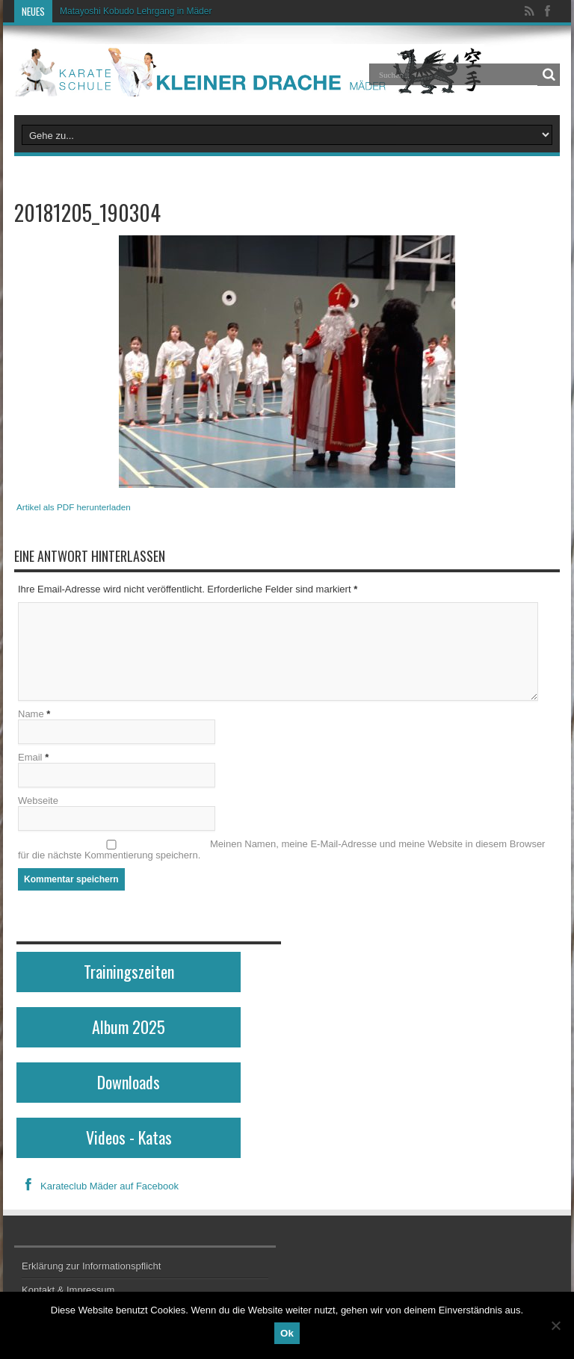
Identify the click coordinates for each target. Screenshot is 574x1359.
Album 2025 (128, 1026)
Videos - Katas (129, 1137)
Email (30, 757)
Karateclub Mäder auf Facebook (97, 1186)
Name (31, 713)
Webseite (38, 800)
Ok (287, 1333)
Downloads (128, 1082)
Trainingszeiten (129, 971)
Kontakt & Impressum (68, 1289)
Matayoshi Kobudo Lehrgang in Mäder (136, 11)
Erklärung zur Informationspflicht (91, 1266)
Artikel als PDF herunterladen (73, 507)
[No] (555, 1325)
